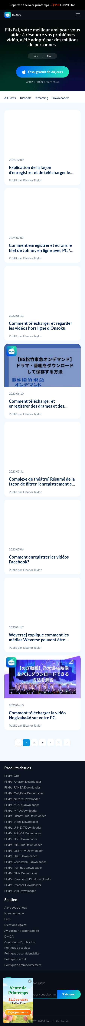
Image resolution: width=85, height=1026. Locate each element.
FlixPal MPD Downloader (21, 810)
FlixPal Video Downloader (21, 821)
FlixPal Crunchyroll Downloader (25, 861)
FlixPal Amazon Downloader (22, 781)
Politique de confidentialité (21, 953)
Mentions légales (15, 924)
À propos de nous (15, 907)
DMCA (9, 936)
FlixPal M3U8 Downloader (21, 804)
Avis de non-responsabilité (21, 930)
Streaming (41, 98)
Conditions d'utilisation (19, 942)
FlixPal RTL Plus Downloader (23, 844)
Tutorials (25, 98)
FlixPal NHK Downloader (20, 873)
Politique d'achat (15, 959)
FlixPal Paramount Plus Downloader (27, 879)
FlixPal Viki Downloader (20, 890)
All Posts (10, 98)
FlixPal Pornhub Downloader (23, 867)
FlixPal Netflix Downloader (22, 799)
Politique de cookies (17, 947)
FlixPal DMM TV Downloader (23, 850)
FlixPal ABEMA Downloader (22, 833)
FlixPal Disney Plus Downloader (25, 815)
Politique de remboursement (22, 965)
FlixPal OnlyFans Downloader (23, 793)
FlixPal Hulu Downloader (20, 856)
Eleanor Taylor (32, 180)
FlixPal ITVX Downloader (20, 839)
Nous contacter (14, 913)
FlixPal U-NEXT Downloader (22, 827)
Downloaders (60, 98)
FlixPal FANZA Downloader (22, 787)
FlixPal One (11, 775)
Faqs (7, 919)
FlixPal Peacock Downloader (22, 885)
